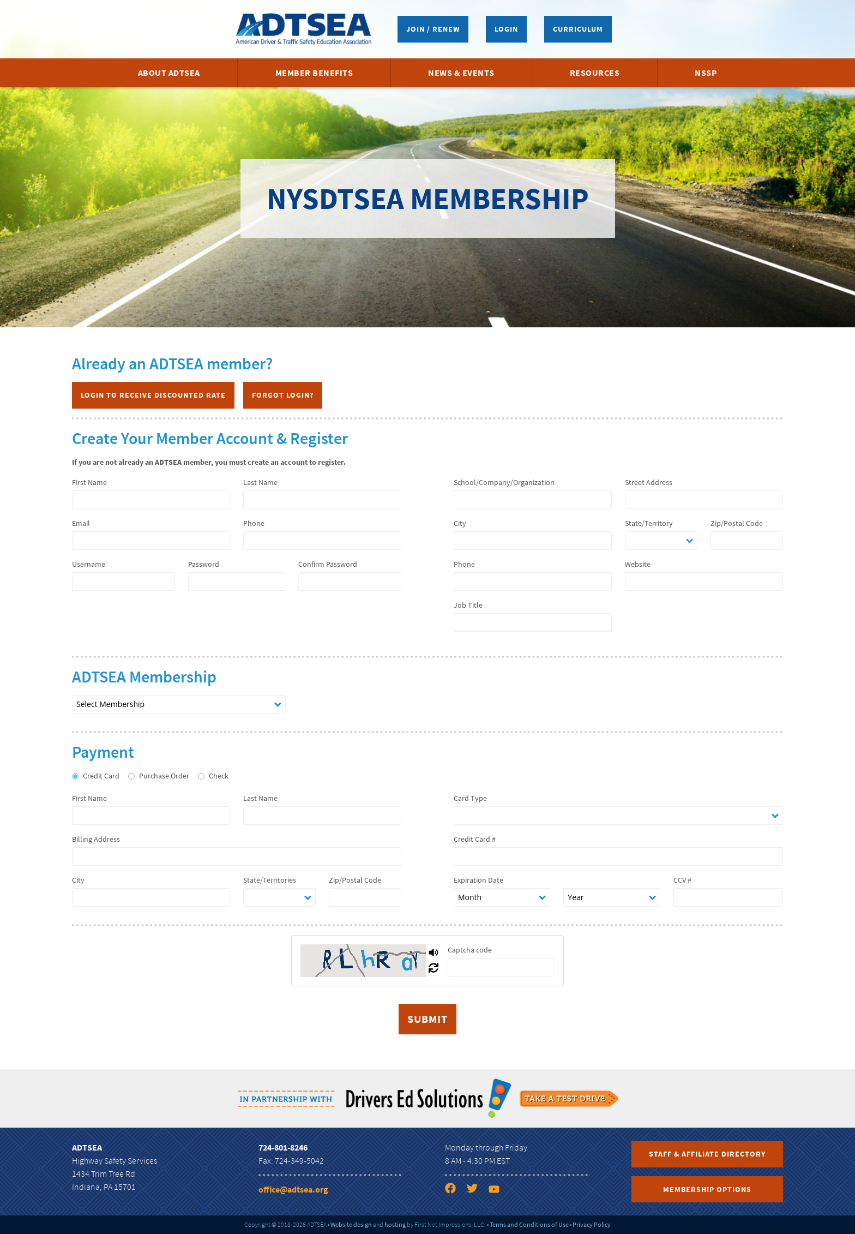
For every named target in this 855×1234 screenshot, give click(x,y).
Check (218, 776)
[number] (618, 856)
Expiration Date (478, 880)
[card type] (618, 815)
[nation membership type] (179, 704)
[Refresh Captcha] (433, 968)
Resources (595, 72)
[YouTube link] (498, 1190)
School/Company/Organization (504, 482)
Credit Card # (475, 839)
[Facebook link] (455, 1190)
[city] (533, 540)
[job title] (533, 622)
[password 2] (349, 581)
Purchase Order (164, 776)
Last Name (260, 482)
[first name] (151, 499)
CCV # (682, 880)
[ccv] (728, 897)
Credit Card (101, 776)
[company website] (704, 581)
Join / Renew (433, 29)
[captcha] (501, 967)
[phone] (322, 540)
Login (506, 29)
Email (81, 523)
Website (638, 564)
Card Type (470, 798)
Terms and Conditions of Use (529, 1224)
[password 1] (236, 581)
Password (203, 564)
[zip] (747, 540)
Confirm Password (327, 564)
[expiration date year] (611, 897)
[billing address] (236, 856)
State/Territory (649, 523)
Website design (351, 1224)
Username (88, 564)
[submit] (427, 1019)
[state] (661, 540)
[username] (123, 581)
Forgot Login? (283, 395)
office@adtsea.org (293, 1189)
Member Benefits (314, 72)
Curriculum (578, 29)
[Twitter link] (476, 1190)
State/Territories (269, 880)
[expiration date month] (502, 897)
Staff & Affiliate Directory (707, 1154)
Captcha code (470, 950)
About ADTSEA (169, 72)
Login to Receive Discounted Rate (153, 395)
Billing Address (96, 839)
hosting (395, 1224)
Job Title (468, 605)
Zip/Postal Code (737, 523)
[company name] (533, 499)
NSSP (706, 72)
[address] (704, 499)
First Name (89, 482)
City (460, 523)
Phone (253, 523)
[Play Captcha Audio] (433, 953)
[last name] (322, 499)
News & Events (461, 72)
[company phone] (533, 581)
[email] (151, 540)
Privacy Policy (592, 1224)
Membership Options (707, 1189)
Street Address (648, 482)
